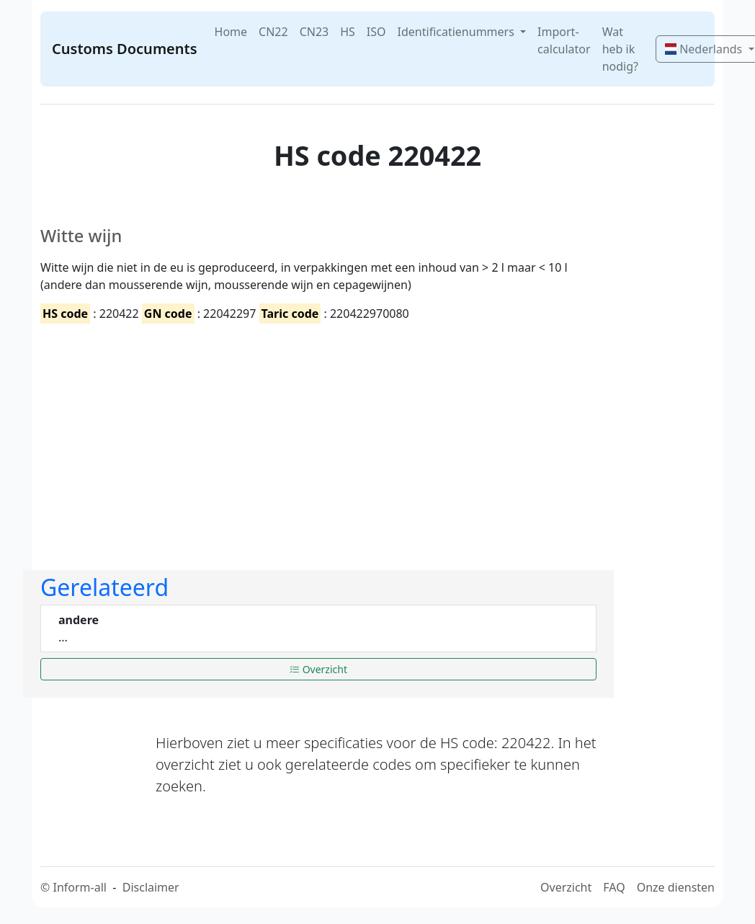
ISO (376, 32)
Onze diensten (676, 887)
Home (231, 32)
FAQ (614, 887)
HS (347, 32)
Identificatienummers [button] (457, 32)
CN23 (314, 32)
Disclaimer (150, 887)
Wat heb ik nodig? (620, 49)
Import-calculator (564, 40)
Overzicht (318, 669)
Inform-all (79, 887)
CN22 (273, 32)
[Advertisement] (318, 435)
